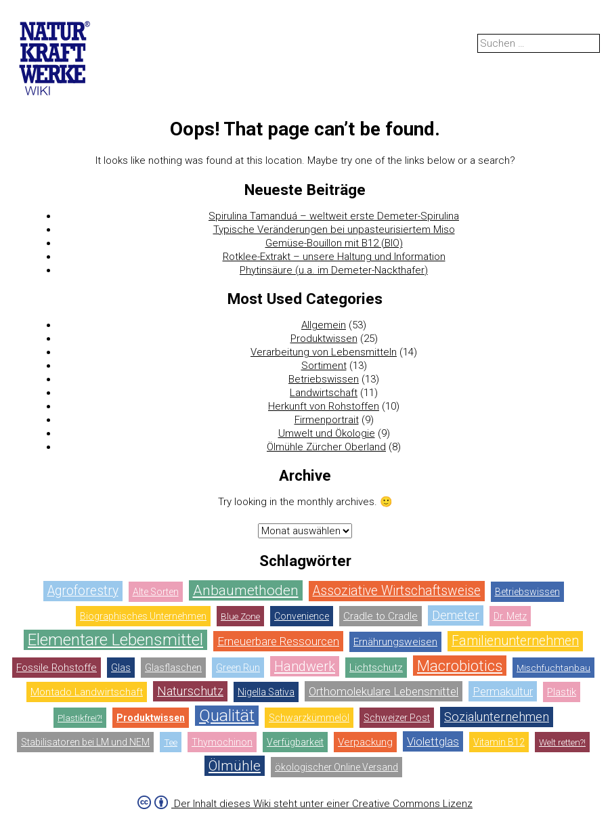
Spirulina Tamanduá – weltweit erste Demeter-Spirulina (334, 216)
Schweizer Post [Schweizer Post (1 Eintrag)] (397, 717)
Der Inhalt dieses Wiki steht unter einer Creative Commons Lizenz (322, 804)
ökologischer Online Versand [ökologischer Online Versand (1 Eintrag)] (336, 767)
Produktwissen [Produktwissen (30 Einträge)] (150, 717)
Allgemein (323, 325)
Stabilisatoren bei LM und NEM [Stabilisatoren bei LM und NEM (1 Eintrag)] (85, 742)
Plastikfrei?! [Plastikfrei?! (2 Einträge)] (80, 717)
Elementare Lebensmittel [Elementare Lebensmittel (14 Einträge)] (115, 639)
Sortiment (324, 366)
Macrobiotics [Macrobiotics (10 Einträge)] (459, 665)
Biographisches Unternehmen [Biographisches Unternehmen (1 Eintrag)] (143, 616)
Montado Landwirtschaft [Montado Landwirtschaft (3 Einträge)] (86, 692)
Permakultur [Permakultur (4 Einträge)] (503, 691)
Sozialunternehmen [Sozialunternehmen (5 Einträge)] (496, 717)
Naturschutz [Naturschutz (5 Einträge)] (190, 691)
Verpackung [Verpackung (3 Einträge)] (365, 742)
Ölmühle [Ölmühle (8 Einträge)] (235, 766)
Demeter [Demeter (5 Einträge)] (455, 615)
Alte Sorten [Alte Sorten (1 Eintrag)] (156, 591)
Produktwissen (323, 338)
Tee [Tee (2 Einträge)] (170, 742)
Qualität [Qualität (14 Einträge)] (227, 715)
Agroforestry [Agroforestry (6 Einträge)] (82, 591)
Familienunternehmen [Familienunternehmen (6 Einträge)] (515, 641)
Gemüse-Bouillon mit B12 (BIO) (334, 243)
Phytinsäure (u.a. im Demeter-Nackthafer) (334, 270)
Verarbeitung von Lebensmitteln (323, 352)
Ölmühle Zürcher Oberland (326, 447)
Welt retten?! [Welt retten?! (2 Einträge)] (562, 742)
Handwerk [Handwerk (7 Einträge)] (304, 666)
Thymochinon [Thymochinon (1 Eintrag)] (222, 742)
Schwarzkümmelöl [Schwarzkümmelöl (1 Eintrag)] (309, 717)
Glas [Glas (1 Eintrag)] (121, 667)
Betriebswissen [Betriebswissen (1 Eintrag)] (527, 591)
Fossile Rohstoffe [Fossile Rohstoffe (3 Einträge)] (56, 668)
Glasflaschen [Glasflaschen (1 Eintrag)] (173, 667)
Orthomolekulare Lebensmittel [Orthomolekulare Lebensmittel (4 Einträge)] (383, 691)
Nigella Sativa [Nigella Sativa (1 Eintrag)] (266, 692)
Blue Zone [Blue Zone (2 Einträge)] (240, 616)
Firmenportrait (327, 420)
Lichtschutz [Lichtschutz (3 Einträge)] (376, 668)
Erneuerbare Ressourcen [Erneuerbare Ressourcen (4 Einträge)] (278, 641)
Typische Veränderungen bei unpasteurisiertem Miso (334, 229)
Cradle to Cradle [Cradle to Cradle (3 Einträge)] (380, 616)
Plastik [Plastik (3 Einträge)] (561, 692)
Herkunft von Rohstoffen (323, 406)
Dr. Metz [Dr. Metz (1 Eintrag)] (510, 616)
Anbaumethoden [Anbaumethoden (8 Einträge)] (246, 590)
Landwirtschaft (323, 393)
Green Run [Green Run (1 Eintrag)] (238, 667)
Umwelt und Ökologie (326, 433)
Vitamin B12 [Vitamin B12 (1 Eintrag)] (499, 742)
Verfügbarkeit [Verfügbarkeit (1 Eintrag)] (295, 742)
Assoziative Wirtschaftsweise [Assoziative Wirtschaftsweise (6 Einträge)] (397, 591)
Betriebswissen (323, 379)
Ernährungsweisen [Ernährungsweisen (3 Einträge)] (395, 642)
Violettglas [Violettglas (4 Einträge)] (433, 741)
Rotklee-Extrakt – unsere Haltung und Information (334, 257)
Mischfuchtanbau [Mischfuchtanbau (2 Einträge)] (553, 667)
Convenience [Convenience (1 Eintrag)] (301, 616)
